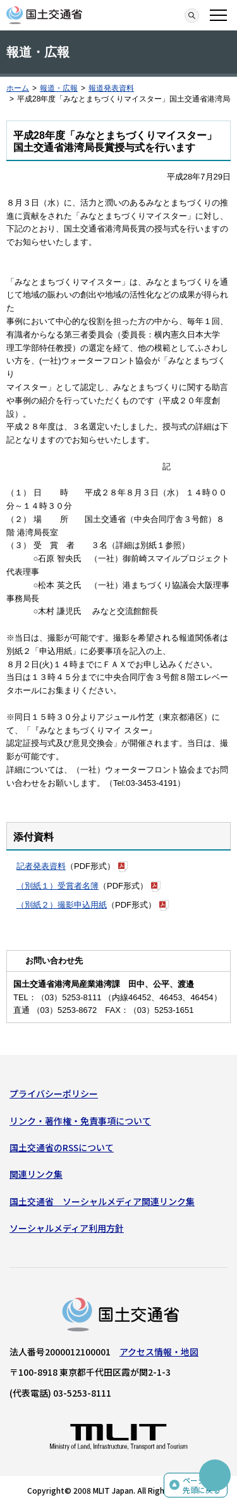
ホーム (17, 88)
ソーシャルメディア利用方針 (66, 1228)
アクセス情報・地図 (158, 1351)
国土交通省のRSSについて (61, 1147)
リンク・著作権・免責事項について (80, 1120)
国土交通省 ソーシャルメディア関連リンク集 (102, 1201)
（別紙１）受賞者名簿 (57, 886)
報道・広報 (59, 88)
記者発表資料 (41, 866)
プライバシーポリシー (53, 1093)
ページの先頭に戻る (202, 1485)
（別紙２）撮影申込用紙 (61, 905)
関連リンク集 (36, 1174)
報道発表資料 (111, 88)
